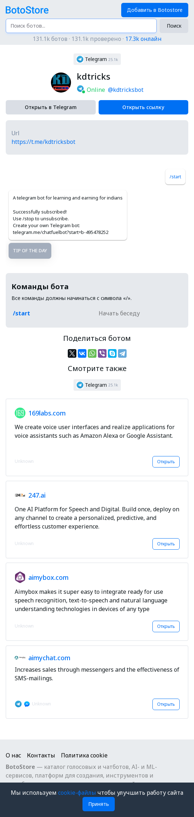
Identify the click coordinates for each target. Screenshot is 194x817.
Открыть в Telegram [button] (51, 107)
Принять (98, 803)
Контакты (41, 755)
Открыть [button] (166, 462)
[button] (97, 59)
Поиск (174, 25)
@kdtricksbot (125, 90)
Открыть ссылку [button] (143, 107)
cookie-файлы (78, 793)
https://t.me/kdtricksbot (43, 142)
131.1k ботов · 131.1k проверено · (97, 39)
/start (175, 176)
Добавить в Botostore (155, 9)
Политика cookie (84, 755)
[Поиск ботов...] (81, 25)
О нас (13, 755)
